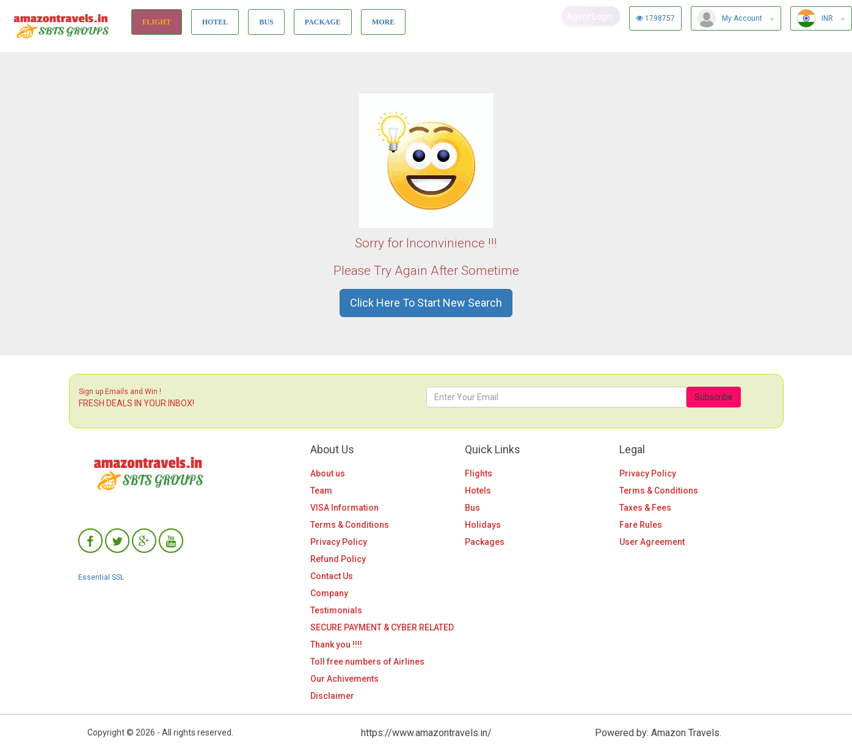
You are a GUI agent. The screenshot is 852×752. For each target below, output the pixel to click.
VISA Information (344, 508)
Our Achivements (344, 679)
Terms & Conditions (349, 525)
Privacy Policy (338, 542)
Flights (478, 473)
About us (327, 473)
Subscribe (713, 397)
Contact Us (331, 576)
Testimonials (336, 610)
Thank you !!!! (336, 644)
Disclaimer (332, 696)
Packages (484, 542)
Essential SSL (101, 577)
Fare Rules (640, 525)
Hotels (478, 490)
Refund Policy (338, 559)
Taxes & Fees (645, 508)
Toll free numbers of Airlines (367, 661)
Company (329, 593)
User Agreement (652, 542)
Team (321, 490)
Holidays (483, 525)
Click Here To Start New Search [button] (426, 302)
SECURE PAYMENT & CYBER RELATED (382, 627)
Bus (472, 508)
